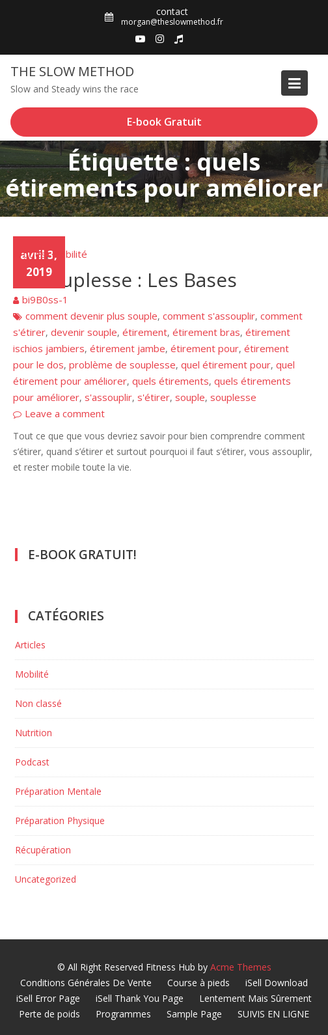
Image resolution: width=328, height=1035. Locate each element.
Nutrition (33, 732)
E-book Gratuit (164, 122)
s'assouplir (108, 397)
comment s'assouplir (209, 315)
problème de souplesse (122, 364)
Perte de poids (49, 1014)
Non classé (38, 703)
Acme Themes (240, 967)
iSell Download (276, 982)
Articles (29, 253)
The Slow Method (72, 71)
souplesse (233, 397)
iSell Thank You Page (140, 998)
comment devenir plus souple (91, 315)
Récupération (43, 850)
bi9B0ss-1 (45, 299)
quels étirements (170, 380)
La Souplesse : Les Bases (125, 279)
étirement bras (206, 331)
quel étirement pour (226, 364)
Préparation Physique (60, 820)
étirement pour (205, 348)
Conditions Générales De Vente (86, 982)
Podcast (32, 762)
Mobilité (69, 253)
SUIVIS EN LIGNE (273, 1014)
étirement (144, 331)
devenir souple (84, 331)
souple (190, 397)
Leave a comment (65, 413)
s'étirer (153, 397)
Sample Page (194, 1014)
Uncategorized (45, 879)
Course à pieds (198, 982)
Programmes (123, 1014)
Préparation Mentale (58, 791)
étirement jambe (127, 348)
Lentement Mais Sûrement (255, 998)
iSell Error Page (48, 998)
